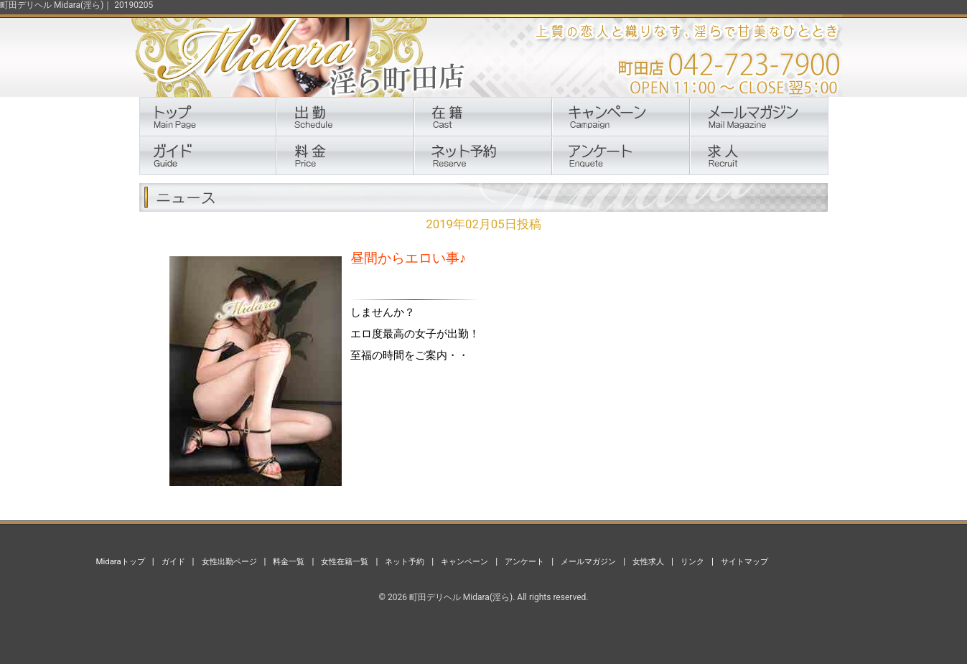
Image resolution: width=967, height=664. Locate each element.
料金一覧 (288, 561)
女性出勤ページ (229, 561)
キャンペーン (464, 561)
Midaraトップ (120, 561)
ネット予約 (404, 561)
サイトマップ (744, 561)
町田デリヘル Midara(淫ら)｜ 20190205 (76, 5)
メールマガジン (588, 561)
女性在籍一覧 (344, 561)
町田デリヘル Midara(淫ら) (461, 597)
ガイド (173, 561)
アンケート (524, 561)
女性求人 (648, 561)
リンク (692, 561)
